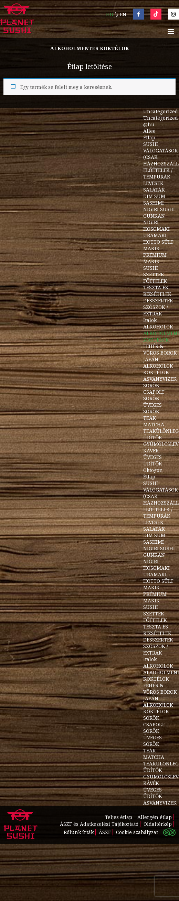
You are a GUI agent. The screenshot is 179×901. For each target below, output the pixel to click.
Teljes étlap (118, 817)
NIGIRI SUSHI (159, 209)
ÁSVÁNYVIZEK (160, 379)
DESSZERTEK (158, 300)
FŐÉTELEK (155, 281)
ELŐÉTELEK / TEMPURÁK (157, 173)
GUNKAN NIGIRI (154, 219)
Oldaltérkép (158, 824)
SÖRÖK (151, 385)
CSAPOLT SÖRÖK (154, 395)
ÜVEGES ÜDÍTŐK (152, 460)
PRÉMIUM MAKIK (155, 258)
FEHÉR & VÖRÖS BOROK (160, 349)
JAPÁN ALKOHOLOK (158, 362)
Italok (150, 320)
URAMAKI (155, 235)
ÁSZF (105, 832)
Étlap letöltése (89, 66)
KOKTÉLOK (156, 372)
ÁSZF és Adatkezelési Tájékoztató (99, 824)
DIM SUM (154, 196)
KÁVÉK (151, 450)
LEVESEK (153, 183)
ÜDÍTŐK (152, 437)
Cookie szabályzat (137, 832)
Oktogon (153, 470)
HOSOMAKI (156, 229)
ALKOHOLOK (158, 326)
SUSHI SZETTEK (153, 271)
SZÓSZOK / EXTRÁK (155, 310)
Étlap (149, 137)
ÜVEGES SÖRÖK (152, 408)
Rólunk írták (79, 832)
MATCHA (153, 424)
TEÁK (149, 418)
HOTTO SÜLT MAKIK (158, 245)
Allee (149, 131)
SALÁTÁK (154, 189)
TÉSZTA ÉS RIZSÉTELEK (157, 290)
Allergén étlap (154, 817)
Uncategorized (160, 111)
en (123, 14)
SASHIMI (153, 202)
